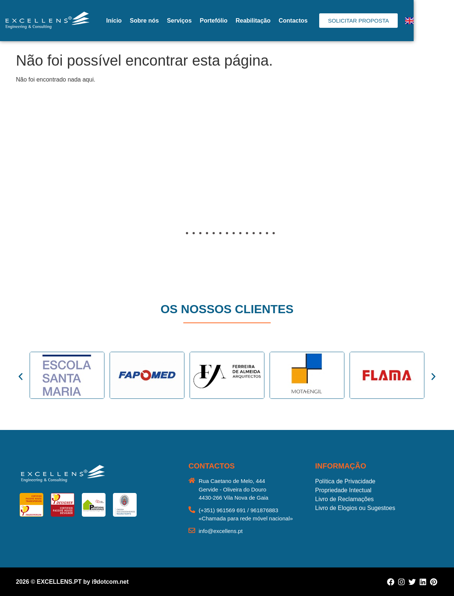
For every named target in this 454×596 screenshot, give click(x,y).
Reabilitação (277, 20)
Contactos (317, 20)
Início (138, 20)
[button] (27, 180)
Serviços (203, 20)
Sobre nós (168, 20)
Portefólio (238, 20)
